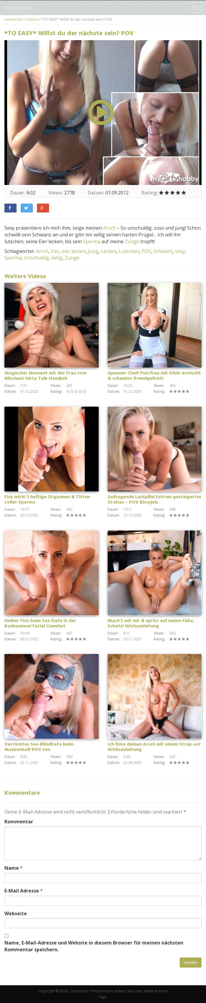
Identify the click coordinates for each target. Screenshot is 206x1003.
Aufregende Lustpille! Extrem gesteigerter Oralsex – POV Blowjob (155, 499)
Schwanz (163, 251)
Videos (32, 19)
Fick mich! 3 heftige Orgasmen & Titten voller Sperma (47, 499)
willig (56, 257)
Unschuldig (36, 257)
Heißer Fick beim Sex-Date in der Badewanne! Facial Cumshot (40, 623)
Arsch (109, 228)
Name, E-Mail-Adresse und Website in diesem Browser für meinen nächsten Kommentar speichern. (93, 946)
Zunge (132, 241)
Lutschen (129, 251)
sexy (180, 251)
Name (11, 868)
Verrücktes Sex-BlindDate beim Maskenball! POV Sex (39, 747)
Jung (93, 251)
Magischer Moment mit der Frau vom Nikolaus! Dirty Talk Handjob (45, 375)
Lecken (108, 251)
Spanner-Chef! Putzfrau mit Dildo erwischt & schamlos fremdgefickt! (154, 375)
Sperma (91, 241)
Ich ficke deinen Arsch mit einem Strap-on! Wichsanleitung (154, 747)
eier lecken (74, 251)
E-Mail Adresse (21, 890)
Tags (102, 996)
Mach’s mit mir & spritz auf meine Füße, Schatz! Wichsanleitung (151, 623)
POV (146, 251)
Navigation (18, 7)
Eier (55, 251)
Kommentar (18, 821)
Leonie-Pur (13, 19)
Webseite (15, 913)
